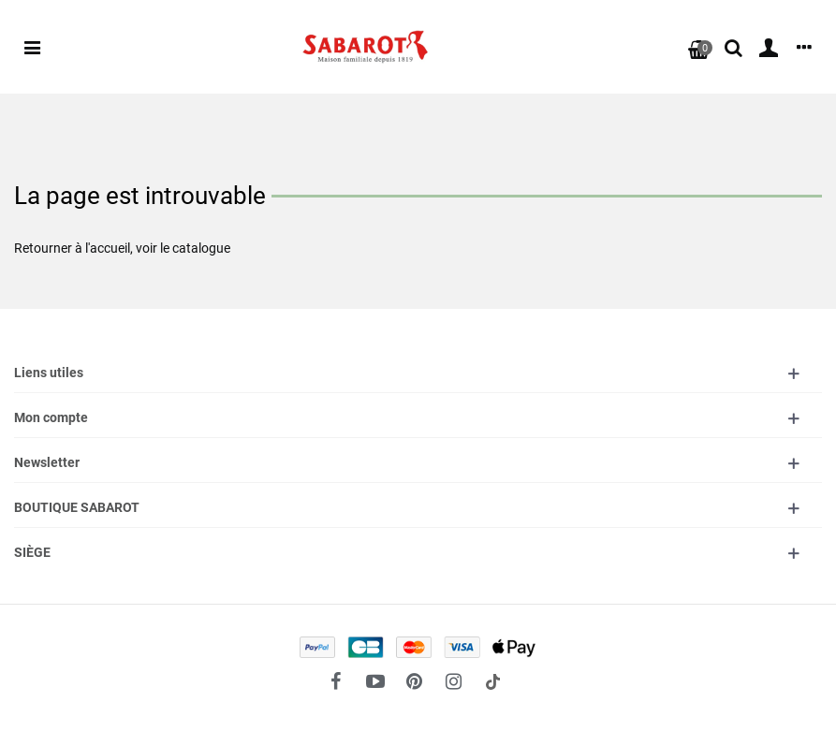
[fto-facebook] (336, 681)
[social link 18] (493, 681)
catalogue (201, 248)
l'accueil (107, 248)
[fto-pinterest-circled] (415, 681)
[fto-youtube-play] (375, 681)
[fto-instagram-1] (454, 681)
